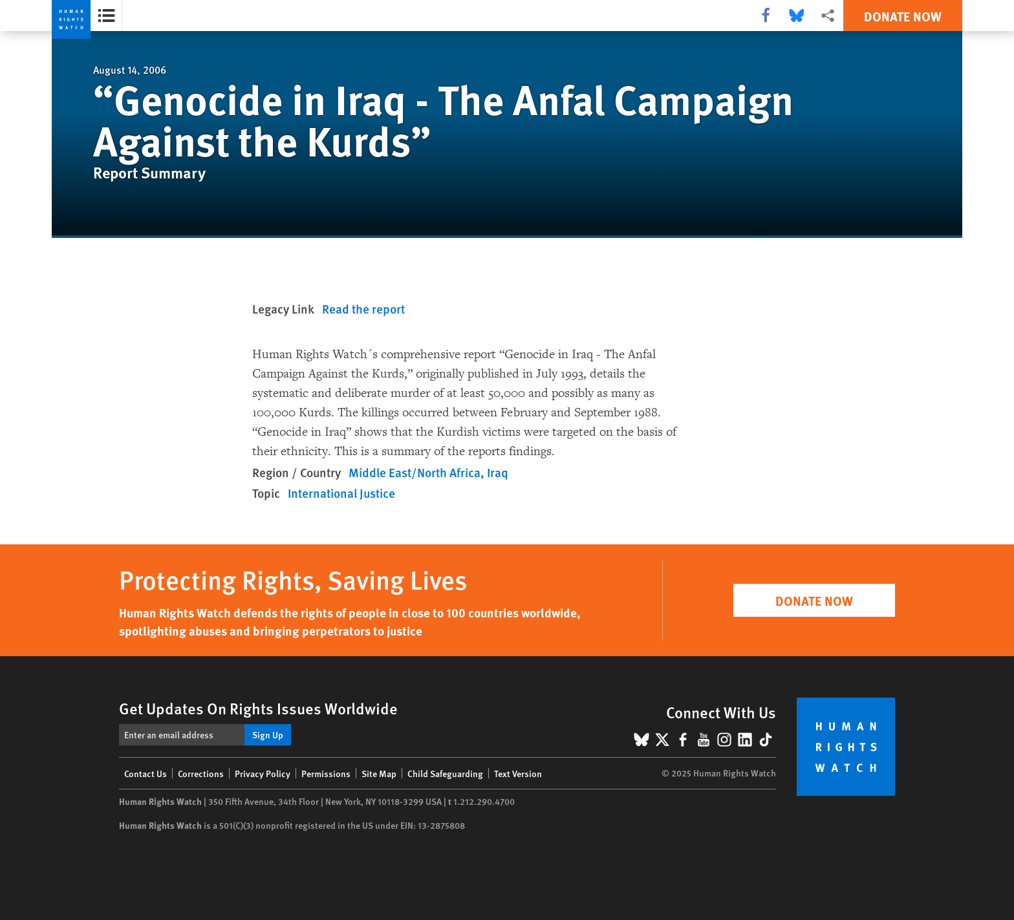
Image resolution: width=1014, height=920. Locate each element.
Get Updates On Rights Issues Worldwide (258, 708)
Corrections (201, 773)
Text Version (518, 773)
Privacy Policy (262, 773)
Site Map (378, 773)
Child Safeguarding (445, 773)
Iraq (497, 472)
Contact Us (145, 773)
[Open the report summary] (106, 15)
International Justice (341, 493)
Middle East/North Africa (414, 472)
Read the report (363, 308)
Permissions (326, 773)
